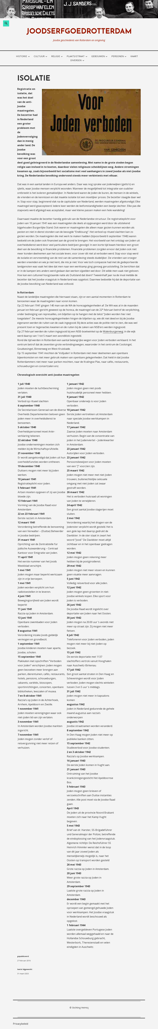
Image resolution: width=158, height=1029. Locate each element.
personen (117, 56)
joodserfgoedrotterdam (79, 31)
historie (21, 56)
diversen (75, 60)
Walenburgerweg (113, 331)
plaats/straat (76, 56)
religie (55, 56)
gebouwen (98, 56)
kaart (134, 56)
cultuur (39, 56)
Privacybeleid (20, 1023)
